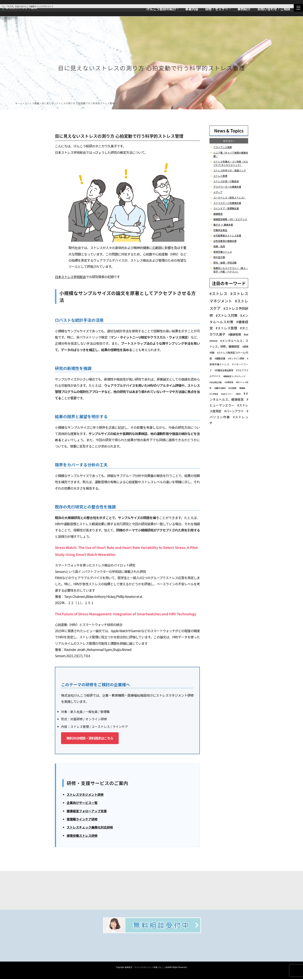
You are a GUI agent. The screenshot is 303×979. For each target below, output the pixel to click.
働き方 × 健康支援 (223, 224)
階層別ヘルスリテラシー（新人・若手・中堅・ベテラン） (230, 269)
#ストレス (218, 293)
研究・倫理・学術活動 (225, 262)
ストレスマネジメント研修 (85, 795)
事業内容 (191, 8)
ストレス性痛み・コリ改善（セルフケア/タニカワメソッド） (230, 163)
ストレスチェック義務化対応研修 (90, 828)
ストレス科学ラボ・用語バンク (229, 170)
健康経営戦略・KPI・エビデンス (230, 219)
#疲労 (238, 393)
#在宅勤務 (232, 388)
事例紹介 (243, 8)
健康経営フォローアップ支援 (87, 811)
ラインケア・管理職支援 (226, 208)
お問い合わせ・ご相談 (273, 8)
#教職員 (242, 388)
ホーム (18, 104)
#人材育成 (213, 393)
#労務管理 (229, 382)
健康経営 (218, 213)
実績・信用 (219, 246)
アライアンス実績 (222, 147)
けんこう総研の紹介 (161, 8)
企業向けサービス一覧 (82, 803)
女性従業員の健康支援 (225, 240)
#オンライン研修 (236, 358)
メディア (217, 192)
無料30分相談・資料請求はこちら (89, 739)
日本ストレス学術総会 (70, 277)
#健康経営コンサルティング (234, 376)
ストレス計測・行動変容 (226, 181)
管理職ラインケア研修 (82, 820)
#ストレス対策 (226, 315)
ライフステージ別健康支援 (227, 203)
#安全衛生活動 (215, 382)
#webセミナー (227, 393)
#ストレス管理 (226, 328)
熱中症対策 (219, 257)
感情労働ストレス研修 (82, 836)
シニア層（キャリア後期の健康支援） (230, 154)
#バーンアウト (234, 411)
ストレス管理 (32, 104)
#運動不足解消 (220, 388)
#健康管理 (234, 334)
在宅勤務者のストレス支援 (227, 235)
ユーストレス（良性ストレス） (229, 197)
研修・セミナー (216, 8)
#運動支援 (220, 358)
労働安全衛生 (220, 230)
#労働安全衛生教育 (223, 370)
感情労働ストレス (222, 251)
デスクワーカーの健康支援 (227, 186)
